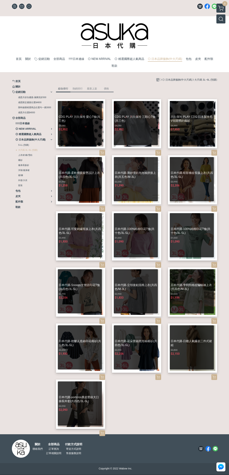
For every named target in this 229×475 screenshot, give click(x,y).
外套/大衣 (22, 180)
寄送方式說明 (73, 449)
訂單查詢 (54, 449)
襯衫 (20, 160)
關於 (38, 444)
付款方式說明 (73, 444)
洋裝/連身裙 (24, 170)
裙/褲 (20, 175)
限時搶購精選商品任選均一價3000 (34, 107)
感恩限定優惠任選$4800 (29, 102)
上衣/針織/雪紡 (25, 155)
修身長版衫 (23, 165)
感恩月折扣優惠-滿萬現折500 (32, 97)
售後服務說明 (73, 453)
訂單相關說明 (53, 453)
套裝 (20, 185)
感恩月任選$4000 (26, 112)
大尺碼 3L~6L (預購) (28, 150)
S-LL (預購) (23, 145)
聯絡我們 (38, 449)
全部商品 (54, 444)
